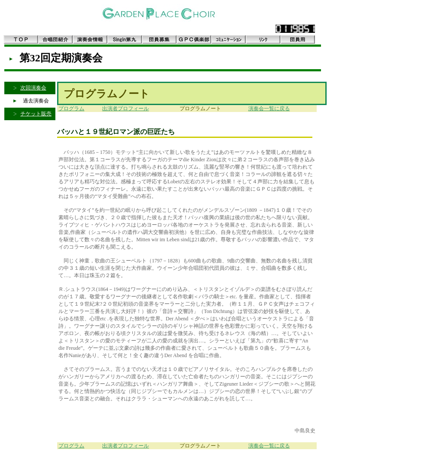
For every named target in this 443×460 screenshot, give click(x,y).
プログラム (71, 108)
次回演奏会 (33, 88)
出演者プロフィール (125, 108)
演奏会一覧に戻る (269, 108)
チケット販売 (35, 114)
